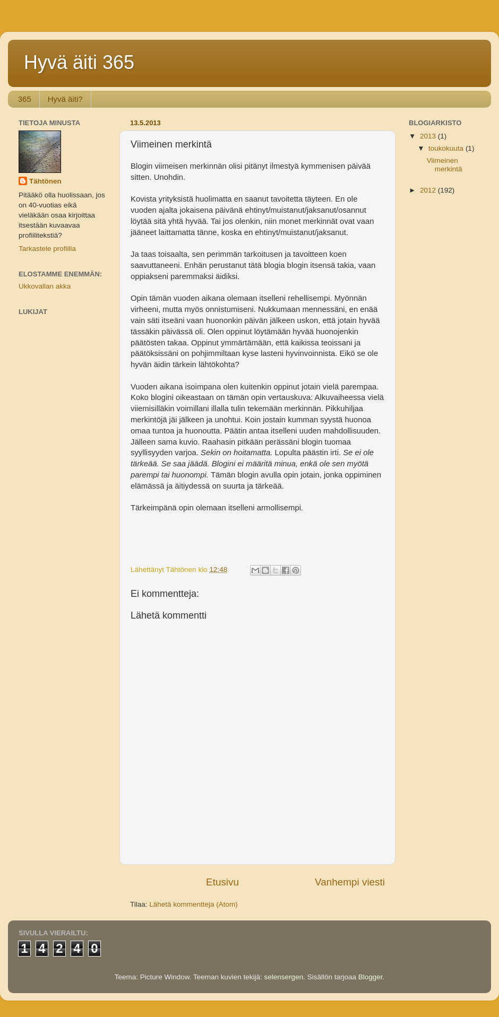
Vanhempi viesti (350, 882)
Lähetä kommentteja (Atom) (193, 904)
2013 (429, 136)
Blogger (370, 977)
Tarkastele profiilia (47, 249)
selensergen (284, 977)
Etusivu (222, 882)
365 (24, 98)
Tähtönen (45, 181)
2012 (429, 190)
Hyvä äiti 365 (79, 62)
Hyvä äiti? (65, 98)
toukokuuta (447, 148)
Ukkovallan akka (45, 286)
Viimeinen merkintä (444, 165)
